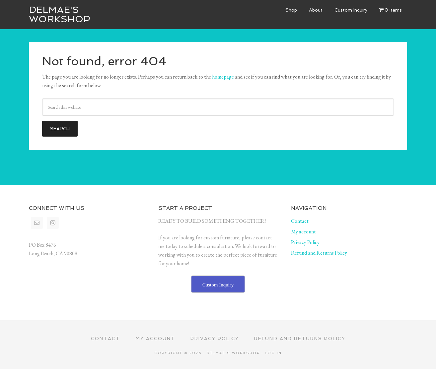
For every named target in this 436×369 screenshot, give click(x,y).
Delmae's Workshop (59, 14)
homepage (223, 76)
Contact (300, 220)
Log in (273, 353)
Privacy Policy (305, 242)
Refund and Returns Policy (319, 252)
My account (303, 231)
